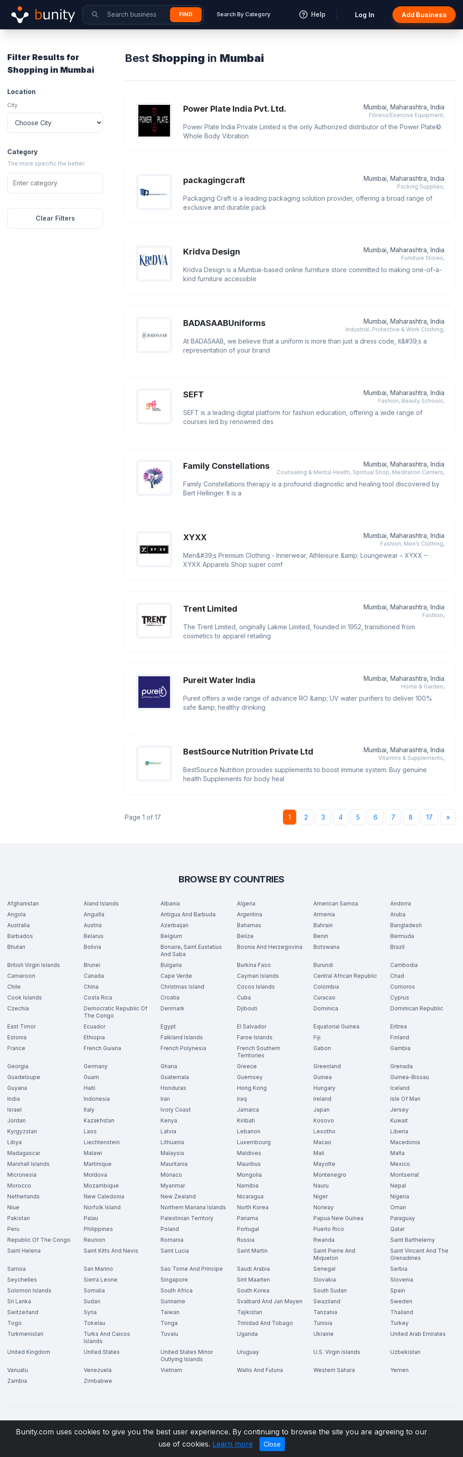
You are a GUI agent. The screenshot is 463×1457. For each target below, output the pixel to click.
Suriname (173, 1301)
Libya (14, 1142)
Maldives (249, 1153)
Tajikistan (249, 1312)
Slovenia (401, 1279)
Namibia (248, 1185)
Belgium (171, 936)
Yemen (399, 1370)
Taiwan (170, 1312)
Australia (18, 925)
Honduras (173, 1087)
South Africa (177, 1290)
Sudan (92, 1301)
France (16, 1048)
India (13, 1098)
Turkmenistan (25, 1333)
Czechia (18, 1008)
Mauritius (249, 1163)
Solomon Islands (29, 1290)
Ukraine (323, 1333)
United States (102, 1352)
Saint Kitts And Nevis (111, 1250)
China (91, 986)
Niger (320, 1196)
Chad (397, 975)
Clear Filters (55, 218)
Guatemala (175, 1077)
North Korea (253, 1207)
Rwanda (324, 1239)
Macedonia (405, 1142)
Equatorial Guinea (336, 1026)
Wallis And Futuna (260, 1370)
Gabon (322, 1048)
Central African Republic (345, 975)
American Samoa (335, 903)
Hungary (324, 1087)
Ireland (322, 1098)
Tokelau (94, 1323)
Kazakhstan (99, 1120)
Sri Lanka (19, 1301)
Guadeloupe (23, 1077)
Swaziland (326, 1301)
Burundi (323, 965)
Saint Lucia (175, 1250)
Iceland (400, 1087)
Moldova (95, 1174)
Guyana (17, 1087)
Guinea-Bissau (409, 1077)
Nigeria (399, 1196)
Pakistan (18, 1218)
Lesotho (324, 1131)
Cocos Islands (256, 986)
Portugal (248, 1229)
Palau (91, 1218)
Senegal (324, 1268)
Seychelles (22, 1279)
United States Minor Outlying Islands (187, 1356)
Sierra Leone (101, 1279)
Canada (94, 975)
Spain (397, 1290)
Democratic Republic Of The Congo (115, 1012)
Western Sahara (334, 1370)
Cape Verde (176, 975)
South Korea (253, 1290)
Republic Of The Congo (39, 1239)
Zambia (17, 1380)
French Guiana (102, 1048)
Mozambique (101, 1185)
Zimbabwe (98, 1380)
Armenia (324, 914)
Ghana (169, 1066)
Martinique (98, 1163)
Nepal (398, 1185)
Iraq (242, 1098)
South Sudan (330, 1290)
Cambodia (404, 965)
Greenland (327, 1066)
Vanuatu (17, 1370)
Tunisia (322, 1323)
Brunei (92, 965)
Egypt (168, 1026)
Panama (247, 1218)
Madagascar (23, 1153)
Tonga (169, 1323)
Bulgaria (171, 965)
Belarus (94, 936)
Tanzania (325, 1312)
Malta (397, 1153)
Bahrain (323, 925)
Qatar (397, 1229)
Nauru (321, 1185)
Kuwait (399, 1120)
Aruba (398, 914)
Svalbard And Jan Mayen (269, 1301)
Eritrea (398, 1026)
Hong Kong (252, 1087)
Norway (323, 1207)
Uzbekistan (405, 1352)
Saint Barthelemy (412, 1239)
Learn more (233, 1443)
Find (186, 14)
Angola (16, 914)
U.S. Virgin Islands (336, 1352)
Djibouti (247, 1008)
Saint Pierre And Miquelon (334, 1254)
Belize (245, 936)
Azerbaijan (175, 925)
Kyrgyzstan (22, 1131)
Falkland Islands (182, 1037)
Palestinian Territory (187, 1218)
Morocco (19, 1185)
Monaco (171, 1174)
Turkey (399, 1323)
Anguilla (94, 914)
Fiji (317, 1037)
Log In (364, 15)
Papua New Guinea (338, 1218)
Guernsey (250, 1077)
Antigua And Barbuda (188, 914)
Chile (14, 986)
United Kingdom (28, 1352)
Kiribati (246, 1120)
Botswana (326, 946)
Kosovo (323, 1120)
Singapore (174, 1279)
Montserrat (404, 1174)
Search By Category (243, 14)
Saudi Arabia (253, 1268)
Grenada (401, 1066)
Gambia (400, 1048)
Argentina (249, 914)
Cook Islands (24, 997)
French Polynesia (183, 1048)
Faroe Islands (255, 1037)
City (12, 105)
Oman (398, 1207)
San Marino (98, 1268)
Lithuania (172, 1142)
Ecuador (94, 1026)
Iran (165, 1098)
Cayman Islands (258, 975)
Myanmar (173, 1185)
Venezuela (98, 1370)
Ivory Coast (176, 1109)
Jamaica (248, 1109)
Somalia (94, 1290)
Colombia (326, 986)
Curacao (324, 997)
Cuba (244, 997)
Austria (93, 925)
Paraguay (402, 1218)
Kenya (169, 1120)
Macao (322, 1142)
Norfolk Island (102, 1207)
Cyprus (399, 997)
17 (429, 817)
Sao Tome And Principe (192, 1268)
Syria (90, 1312)
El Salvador (251, 1026)
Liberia (399, 1131)
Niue (13, 1207)
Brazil (397, 946)
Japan (321, 1109)
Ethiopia (94, 1037)
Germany (96, 1066)
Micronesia (22, 1174)
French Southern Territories (258, 1052)
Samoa (16, 1268)
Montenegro (329, 1174)
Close (272, 1444)
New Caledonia (104, 1196)
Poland (170, 1229)
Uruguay (248, 1352)
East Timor (21, 1026)
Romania (172, 1239)
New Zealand (178, 1196)
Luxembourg (254, 1142)
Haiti (89, 1087)
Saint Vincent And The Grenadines (419, 1254)
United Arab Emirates (418, 1333)
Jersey (399, 1109)
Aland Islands (101, 903)
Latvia (168, 1131)
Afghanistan (23, 903)
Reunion (94, 1239)
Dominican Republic (416, 1008)
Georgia (17, 1066)
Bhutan (16, 946)
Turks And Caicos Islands (107, 1337)
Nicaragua (250, 1196)
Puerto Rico (328, 1229)
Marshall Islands (28, 1163)
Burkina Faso (254, 965)
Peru (13, 1229)
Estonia (17, 1037)
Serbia (398, 1268)
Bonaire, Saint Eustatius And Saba (191, 950)
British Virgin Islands (33, 965)
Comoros (402, 986)
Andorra (400, 903)
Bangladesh (406, 925)
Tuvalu (169, 1333)
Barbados (20, 936)
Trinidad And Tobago (265, 1323)
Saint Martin (252, 1250)
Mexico (400, 1163)
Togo (14, 1323)
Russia (246, 1239)
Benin (320, 936)
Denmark (172, 1008)
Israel (14, 1109)
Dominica (325, 1008)
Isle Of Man (405, 1098)
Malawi (93, 1153)
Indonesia (97, 1098)
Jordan (16, 1120)
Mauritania (174, 1163)
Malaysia (172, 1153)
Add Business (424, 15)
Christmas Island (182, 986)
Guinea (322, 1077)
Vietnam (171, 1370)
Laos (90, 1131)
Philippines (98, 1229)
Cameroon (21, 975)
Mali (318, 1153)
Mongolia (249, 1174)
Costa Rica (98, 997)
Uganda (247, 1333)
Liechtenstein (102, 1142)
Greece (247, 1066)
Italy (89, 1109)
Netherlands (23, 1196)
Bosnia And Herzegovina (269, 946)
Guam (91, 1077)
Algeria (246, 903)
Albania (170, 903)
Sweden (401, 1301)
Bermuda (402, 936)
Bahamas (249, 925)
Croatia (170, 997)
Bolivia (92, 946)
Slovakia (324, 1279)
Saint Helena (24, 1250)
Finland (399, 1037)
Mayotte (324, 1163)
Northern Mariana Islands (193, 1207)
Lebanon (248, 1131)
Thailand (401, 1312)
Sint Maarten (253, 1279)
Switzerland (22, 1312)
